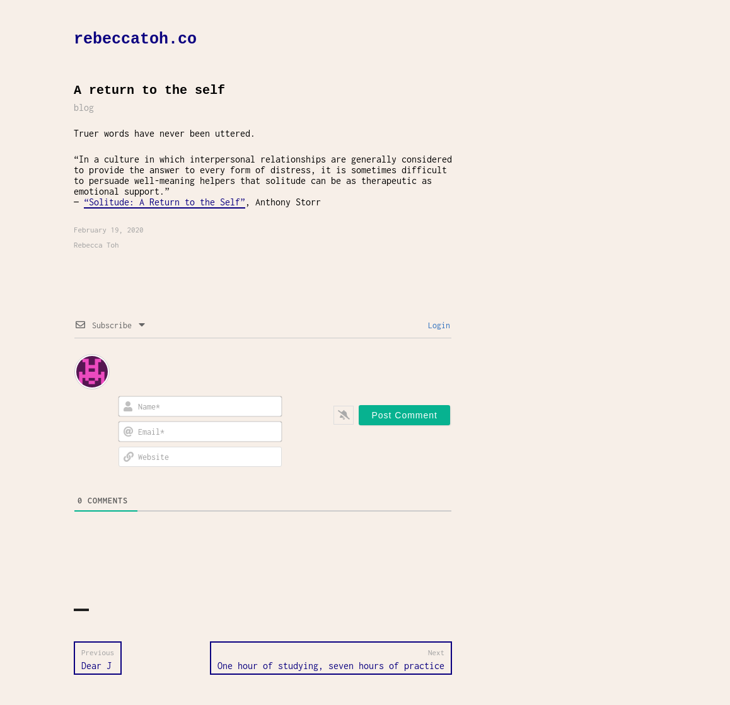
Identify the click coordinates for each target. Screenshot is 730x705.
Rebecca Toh (96, 245)
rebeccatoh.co (135, 39)
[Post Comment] (404, 415)
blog (84, 107)
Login (437, 325)
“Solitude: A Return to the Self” (164, 202)
